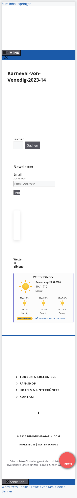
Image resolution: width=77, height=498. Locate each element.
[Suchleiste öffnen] (5, 58)
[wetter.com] (25, 319)
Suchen (18, 139)
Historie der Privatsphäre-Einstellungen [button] (36, 463)
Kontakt (27, 396)
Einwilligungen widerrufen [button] (55, 465)
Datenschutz (48, 444)
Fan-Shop (28, 383)
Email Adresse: (19, 176)
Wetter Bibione (43, 277)
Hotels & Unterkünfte (40, 390)
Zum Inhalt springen (16, 4)
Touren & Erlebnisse (38, 377)
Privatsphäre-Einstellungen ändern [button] (30, 461)
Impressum (27, 444)
